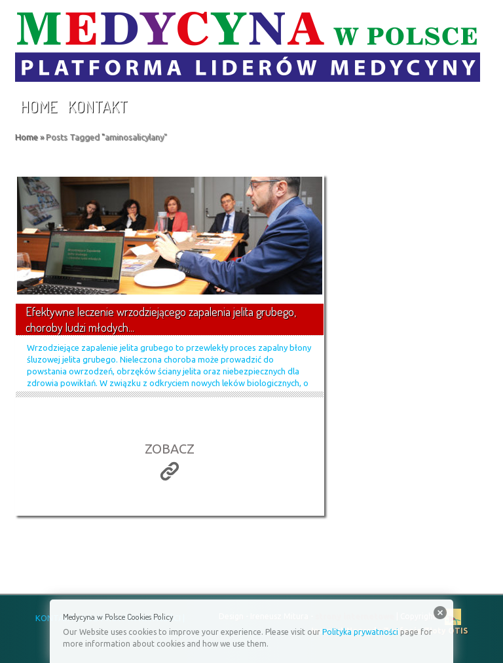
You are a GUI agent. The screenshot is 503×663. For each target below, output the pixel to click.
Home (38, 106)
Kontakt (97, 106)
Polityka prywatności (360, 632)
